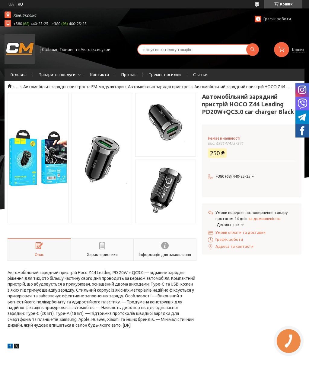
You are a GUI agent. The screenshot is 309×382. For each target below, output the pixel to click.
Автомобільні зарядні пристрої (159, 86)
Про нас (128, 75)
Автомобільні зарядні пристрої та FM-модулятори (73, 86)
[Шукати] (252, 49)
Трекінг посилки (165, 75)
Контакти (99, 75)
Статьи (200, 75)
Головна (19, 75)
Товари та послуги (57, 75)
